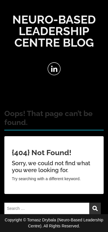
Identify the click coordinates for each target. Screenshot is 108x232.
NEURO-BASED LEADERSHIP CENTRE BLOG (54, 31)
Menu (10, 10)
